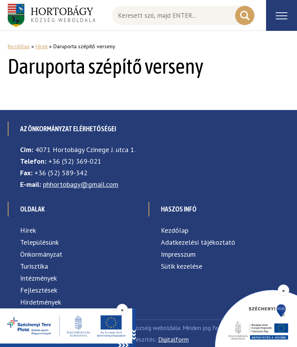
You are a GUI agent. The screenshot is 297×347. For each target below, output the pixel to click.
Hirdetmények (40, 302)
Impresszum (178, 254)
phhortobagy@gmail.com (80, 184)
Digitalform (173, 339)
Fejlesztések (38, 290)
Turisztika (34, 266)
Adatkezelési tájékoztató (198, 242)
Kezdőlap (19, 46)
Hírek (42, 46)
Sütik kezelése (181, 266)
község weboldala (64, 14)
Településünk (39, 242)
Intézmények (38, 278)
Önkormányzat (41, 254)
